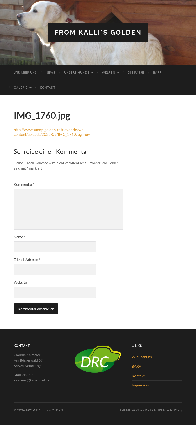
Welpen (108, 72)
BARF (157, 72)
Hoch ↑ (176, 410)
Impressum (140, 385)
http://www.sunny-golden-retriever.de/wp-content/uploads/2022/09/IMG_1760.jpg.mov (52, 132)
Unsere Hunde (76, 72)
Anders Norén (153, 410)
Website (20, 282)
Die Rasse (136, 72)
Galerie (20, 87)
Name (19, 237)
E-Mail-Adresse (27, 259)
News (50, 72)
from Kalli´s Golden (98, 32)
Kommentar (24, 184)
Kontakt (47, 87)
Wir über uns (25, 72)
